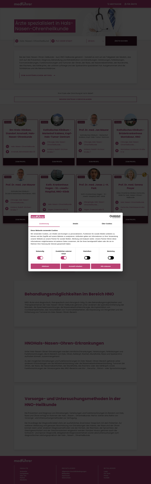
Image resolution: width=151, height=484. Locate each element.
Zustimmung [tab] (44, 224)
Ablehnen (45, 266)
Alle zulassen (106, 266)
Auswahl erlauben (75, 266)
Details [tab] (75, 224)
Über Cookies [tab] (107, 224)
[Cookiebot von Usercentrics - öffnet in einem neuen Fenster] (111, 216)
